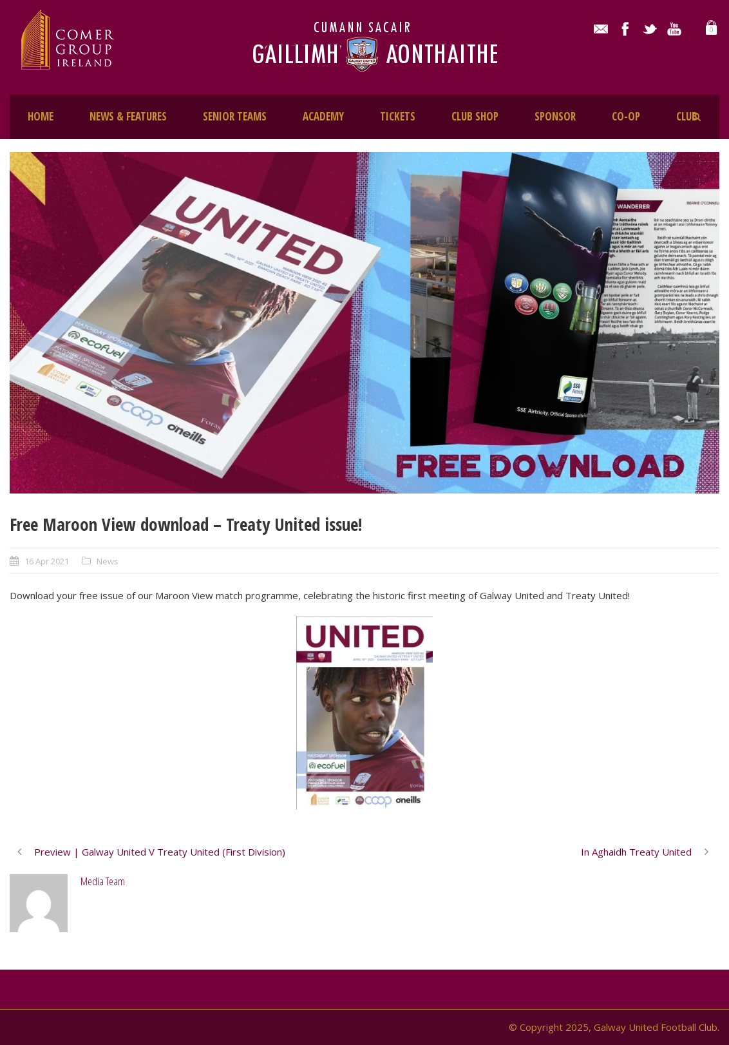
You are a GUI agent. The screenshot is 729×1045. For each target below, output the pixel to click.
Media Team (102, 881)
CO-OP (626, 116)
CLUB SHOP (474, 116)
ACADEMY (323, 116)
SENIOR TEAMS (235, 116)
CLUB (686, 116)
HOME (40, 116)
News (107, 561)
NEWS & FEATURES (128, 116)
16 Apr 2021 (46, 561)
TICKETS (397, 116)
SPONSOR (555, 116)
